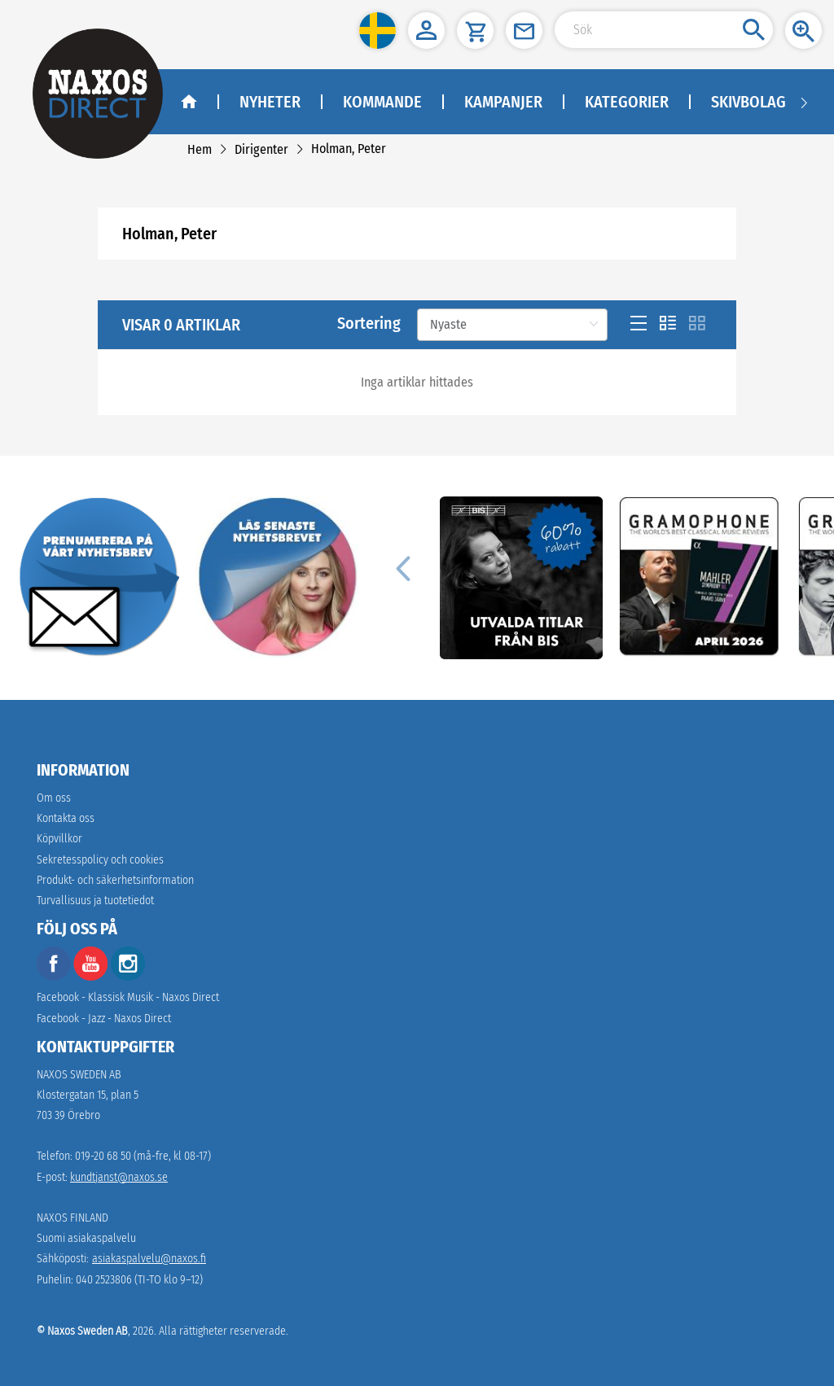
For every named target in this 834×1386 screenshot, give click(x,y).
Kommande (382, 101)
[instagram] (128, 977)
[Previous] (402, 568)
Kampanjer (503, 101)
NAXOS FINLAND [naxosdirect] (72, 1218)
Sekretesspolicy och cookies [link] (100, 860)
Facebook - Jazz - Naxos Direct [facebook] (104, 1018)
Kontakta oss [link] (65, 818)
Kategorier (627, 101)
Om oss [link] (54, 798)
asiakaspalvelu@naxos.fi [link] (149, 1259)
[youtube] (92, 977)
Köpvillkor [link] (59, 839)
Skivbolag (748, 101)
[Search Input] (664, 29)
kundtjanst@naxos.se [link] (119, 1177)
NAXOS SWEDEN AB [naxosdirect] (79, 1075)
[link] (199, 149)
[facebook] (54, 977)
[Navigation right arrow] (804, 102)
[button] (377, 30)
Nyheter (270, 101)
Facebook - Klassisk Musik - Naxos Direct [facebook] (128, 997)
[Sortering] (512, 324)
